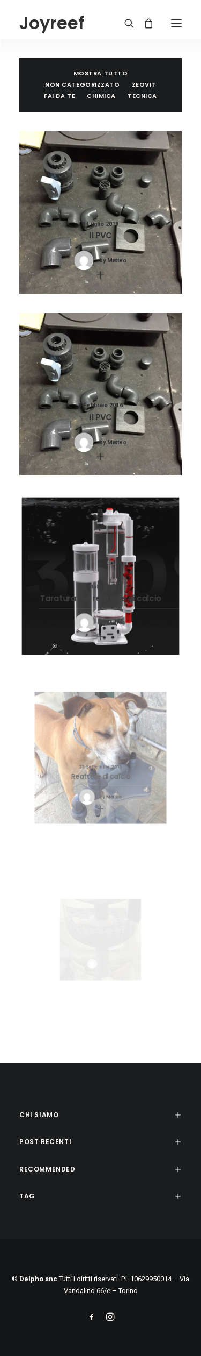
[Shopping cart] (143, 23)
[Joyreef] (51, 23)
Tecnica (142, 95)
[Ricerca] (124, 23)
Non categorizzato (82, 84)
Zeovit (144, 84)
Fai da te (59, 95)
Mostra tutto (100, 73)
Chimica (101, 95)
